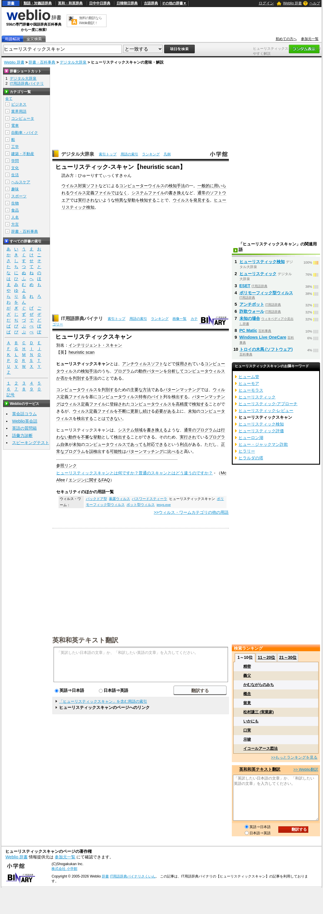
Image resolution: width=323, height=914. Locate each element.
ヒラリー (247, 451)
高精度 (182, 404)
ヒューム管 (249, 376)
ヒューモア (249, 383)
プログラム (124, 371)
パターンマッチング (181, 389)
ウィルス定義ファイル (85, 404)
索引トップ (107, 154)
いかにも (251, 721)
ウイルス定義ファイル (90, 192)
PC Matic (248, 330)
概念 (247, 694)
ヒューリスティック (258, 273)
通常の (203, 192)
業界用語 (18, 111)
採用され (184, 363)
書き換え (177, 192)
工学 (15, 146)
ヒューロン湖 (251, 437)
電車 (15, 125)
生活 (15, 175)
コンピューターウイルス (141, 185)
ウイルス (181, 200)
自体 (64, 444)
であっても (136, 444)
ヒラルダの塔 (251, 458)
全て (8, 98)
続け (147, 411)
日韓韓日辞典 (127, 3)
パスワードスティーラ (149, 499)
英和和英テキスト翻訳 (85, 639)
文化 (15, 168)
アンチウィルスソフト (142, 363)
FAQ (105, 480)
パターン (155, 371)
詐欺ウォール (251, 311)
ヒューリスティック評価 (261, 430)
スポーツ (18, 196)
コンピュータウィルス (204, 371)
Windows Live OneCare (263, 337)
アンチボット (251, 304)
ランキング (151, 154)
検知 (173, 185)
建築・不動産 (22, 154)
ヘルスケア (20, 182)
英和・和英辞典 (70, 3)
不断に (124, 411)
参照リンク (66, 465)
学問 (15, 161)
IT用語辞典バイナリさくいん (133, 876)
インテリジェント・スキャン (95, 345)
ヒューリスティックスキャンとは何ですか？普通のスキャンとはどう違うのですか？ (134, 473)
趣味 (15, 189)
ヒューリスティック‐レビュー (266, 410)
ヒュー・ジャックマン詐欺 (263, 444)
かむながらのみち (258, 684)
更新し (136, 411)
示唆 (247, 739)
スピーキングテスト (30, 442)
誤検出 (95, 451)
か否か (62, 378)
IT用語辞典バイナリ (82, 318)
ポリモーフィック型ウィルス (266, 292)
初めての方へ (286, 39)
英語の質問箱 (24, 428)
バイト (157, 396)
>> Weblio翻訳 (305, 769)
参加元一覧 (310, 39)
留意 (247, 703)
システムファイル (147, 192)
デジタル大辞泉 (73, 62)
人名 (15, 217)
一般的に (205, 185)
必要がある (165, 411)
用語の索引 (129, 154)
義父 (247, 675)
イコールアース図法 (260, 748)
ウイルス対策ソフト (80, 185)
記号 (10, 395)
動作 (143, 371)
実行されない (90, 200)
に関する (93, 480)
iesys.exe (163, 504)
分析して (175, 371)
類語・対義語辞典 (38, 3)
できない (114, 418)
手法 (181, 185)
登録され (118, 404)
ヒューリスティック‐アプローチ (268, 403)
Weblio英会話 (24, 421)
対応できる (157, 444)
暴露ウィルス (119, 499)
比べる (173, 451)
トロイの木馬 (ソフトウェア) (266, 349)
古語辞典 (151, 3)
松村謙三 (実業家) (258, 712)
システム (126, 430)
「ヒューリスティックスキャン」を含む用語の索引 (103, 701)
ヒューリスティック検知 (262, 261)
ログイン (266, 3)
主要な (136, 389)
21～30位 (288, 657)
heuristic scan (81, 352)
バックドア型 (96, 499)
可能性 (116, 451)
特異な (121, 200)
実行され (188, 437)
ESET (245, 285)
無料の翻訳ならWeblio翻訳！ (90, 20)
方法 (147, 389)
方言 (15, 224)
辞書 (10, 3)
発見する (201, 200)
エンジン (77, 480)
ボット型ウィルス (140, 504)
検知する (148, 200)
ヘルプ (314, 3)
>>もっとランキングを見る (294, 757)
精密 (247, 666)
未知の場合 (249, 318)
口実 (247, 730)
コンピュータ (22, 118)
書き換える (157, 430)
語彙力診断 (22, 435)
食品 (15, 210)
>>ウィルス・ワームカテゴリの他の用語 (191, 512)
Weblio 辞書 (292, 3)
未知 (192, 411)
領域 (138, 430)
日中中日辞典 (99, 3)
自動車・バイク (24, 132)
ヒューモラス (251, 390)
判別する (81, 378)
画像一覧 (179, 319)
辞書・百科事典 (42, 62)
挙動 (131, 200)
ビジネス (18, 104)
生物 (15, 203)
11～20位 (266, 657)
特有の (145, 396)
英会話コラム (24, 413)
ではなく (119, 192)
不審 (85, 437)
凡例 (167, 154)
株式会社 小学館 (64, 869)
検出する (180, 396)
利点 (184, 444)
